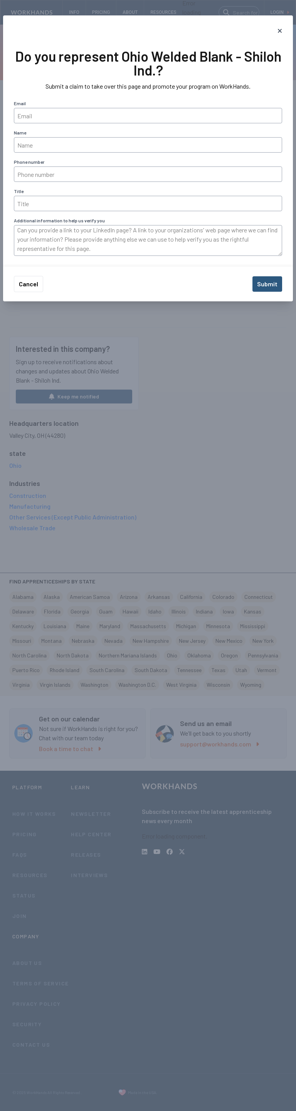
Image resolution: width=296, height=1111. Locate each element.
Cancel (28, 283)
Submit (267, 283)
